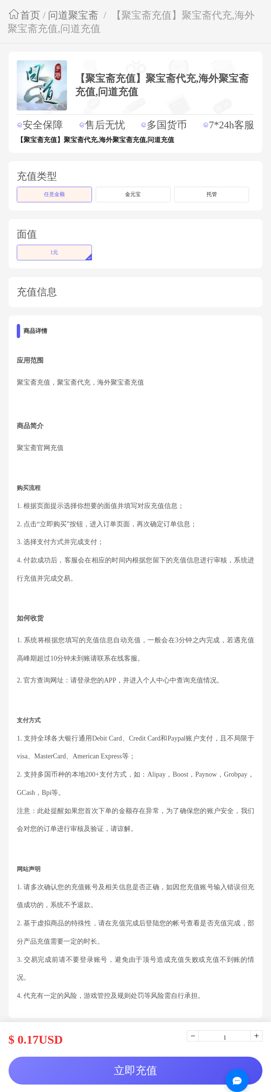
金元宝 (133, 194)
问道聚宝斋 (73, 15)
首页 (23, 15)
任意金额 (54, 194)
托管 (212, 194)
